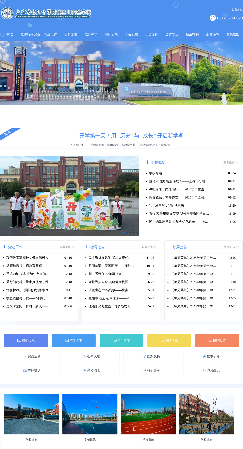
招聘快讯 (169, 340)
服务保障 (212, 34)
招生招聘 (192, 34)
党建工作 (50, 34)
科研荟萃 (151, 370)
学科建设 (31, 370)
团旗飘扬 (151, 356)
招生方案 (73, 340)
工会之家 (151, 34)
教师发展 (111, 34)
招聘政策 (217, 340)
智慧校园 (232, 34)
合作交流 (172, 34)
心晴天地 (91, 356)
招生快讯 (26, 340)
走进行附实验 (30, 34)
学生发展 (131, 34)
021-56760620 (229, 17)
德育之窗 (70, 34)
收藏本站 (237, 9)
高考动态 (91, 370)
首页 (10, 34)
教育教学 (91, 34)
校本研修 (211, 356)
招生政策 (121, 340)
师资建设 (211, 370)
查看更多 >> (231, 162)
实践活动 (31, 356)
